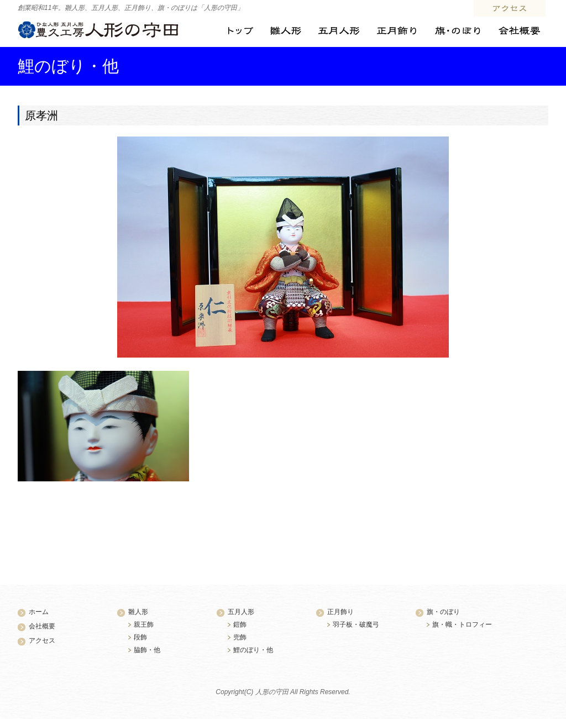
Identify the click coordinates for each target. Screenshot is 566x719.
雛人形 (285, 30)
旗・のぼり (457, 30)
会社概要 (518, 30)
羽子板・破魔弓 (356, 624)
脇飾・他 (147, 650)
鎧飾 (240, 624)
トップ (240, 30)
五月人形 (339, 30)
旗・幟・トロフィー (462, 624)
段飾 (140, 637)
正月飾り (396, 30)
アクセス (510, 8)
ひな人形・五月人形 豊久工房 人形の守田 (98, 30)
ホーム (39, 612)
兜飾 (240, 637)
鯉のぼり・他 (253, 650)
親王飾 (144, 624)
